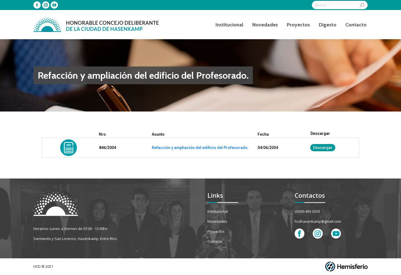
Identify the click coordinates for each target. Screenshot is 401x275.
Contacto (214, 241)
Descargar (322, 147)
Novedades (217, 221)
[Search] (340, 5)
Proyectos (215, 231)
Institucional (217, 211)
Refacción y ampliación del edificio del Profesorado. (200, 147)
